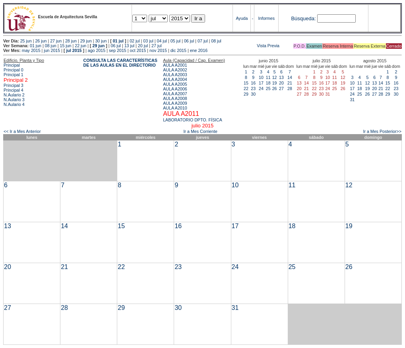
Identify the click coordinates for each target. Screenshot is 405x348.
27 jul (156, 45)
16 (253, 83)
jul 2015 (73, 50)
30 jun (101, 40)
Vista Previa (221, 45)
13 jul (129, 45)
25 (268, 88)
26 (274, 88)
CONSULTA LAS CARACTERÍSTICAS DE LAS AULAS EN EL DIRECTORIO (120, 62)
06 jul (189, 40)
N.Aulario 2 (14, 94)
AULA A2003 (175, 74)
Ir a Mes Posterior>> (382, 131)
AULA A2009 (175, 103)
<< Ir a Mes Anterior (22, 131)
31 (352, 99)
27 (281, 88)
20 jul (143, 45)
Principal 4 (13, 90)
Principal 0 (13, 69)
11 (268, 77)
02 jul (135, 40)
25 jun (26, 40)
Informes (266, 18)
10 (261, 77)
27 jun (56, 40)
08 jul (216, 40)
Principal (12, 65)
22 (246, 88)
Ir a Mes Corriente (200, 131)
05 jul (175, 40)
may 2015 (31, 50)
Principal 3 (13, 85)
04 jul (162, 40)
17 (261, 83)
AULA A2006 (175, 89)
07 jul (202, 40)
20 (281, 83)
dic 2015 (178, 50)
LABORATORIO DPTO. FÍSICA (192, 119)
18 (268, 83)
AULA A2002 (175, 69)
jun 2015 (52, 50)
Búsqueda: (303, 18)
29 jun (86, 40)
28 (289, 88)
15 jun (65, 45)
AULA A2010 (175, 108)
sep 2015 (117, 50)
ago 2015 (96, 50)
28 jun (71, 40)
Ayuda (242, 18)
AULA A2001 (175, 65)
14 (289, 77)
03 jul (148, 40)
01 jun (35, 45)
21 (289, 83)
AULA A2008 (175, 98)
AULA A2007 (175, 93)
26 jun (41, 40)
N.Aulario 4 (14, 104)
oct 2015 (138, 50)
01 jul (118, 40)
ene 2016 (198, 50)
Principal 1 (13, 74)
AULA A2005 (175, 84)
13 (281, 77)
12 (274, 77)
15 (246, 83)
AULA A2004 (175, 79)
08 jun (50, 45)
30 (253, 94)
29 (246, 94)
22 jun (80, 45)
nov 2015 (158, 50)
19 (274, 83)
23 (253, 88)
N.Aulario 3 (14, 99)
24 (261, 88)
